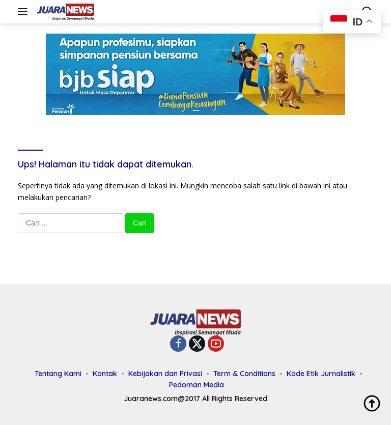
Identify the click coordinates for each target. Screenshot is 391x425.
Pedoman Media (196, 384)
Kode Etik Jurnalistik (321, 373)
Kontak (105, 373)
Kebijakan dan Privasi (165, 373)
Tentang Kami (58, 373)
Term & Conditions (244, 373)
